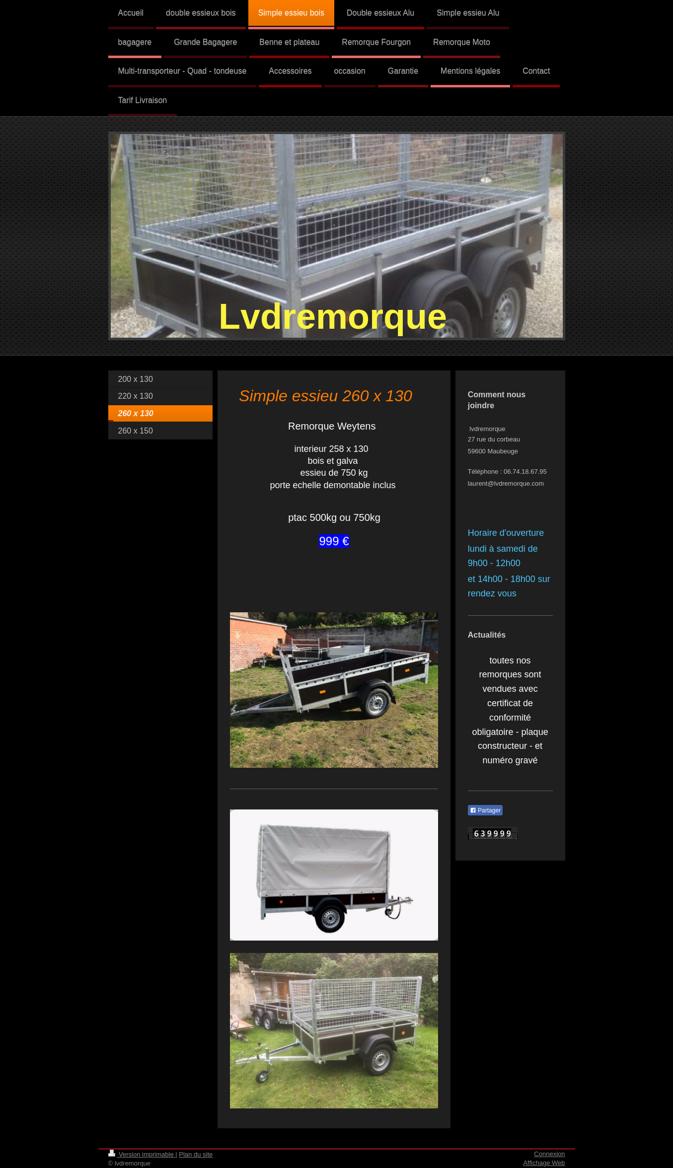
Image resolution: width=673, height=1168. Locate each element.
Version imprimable (142, 1154)
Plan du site (196, 1154)
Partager (485, 810)
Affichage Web (544, 1163)
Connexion (549, 1154)
